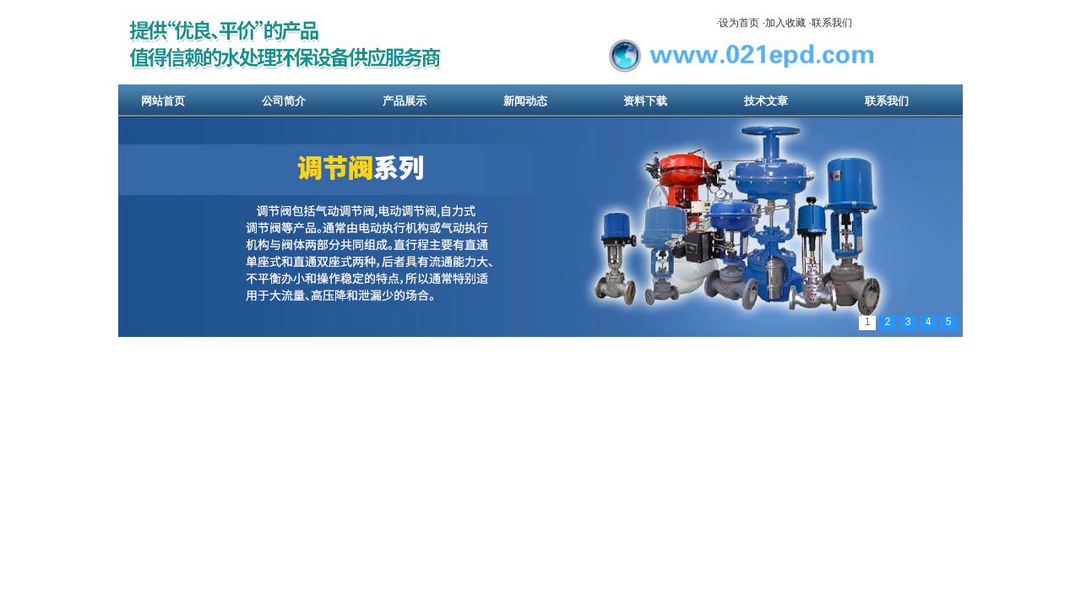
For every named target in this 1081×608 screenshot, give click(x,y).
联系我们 (832, 23)
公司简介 (284, 101)
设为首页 (739, 23)
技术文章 (766, 101)
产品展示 (404, 101)
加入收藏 (785, 23)
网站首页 (163, 101)
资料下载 (645, 101)
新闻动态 (525, 101)
